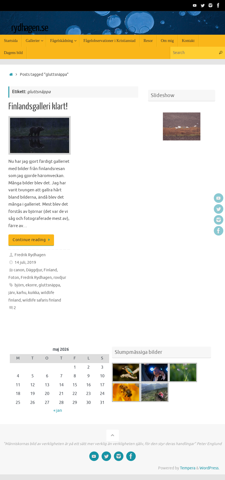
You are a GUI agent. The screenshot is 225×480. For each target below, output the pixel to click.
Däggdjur (34, 270)
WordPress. (209, 468)
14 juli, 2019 (25, 262)
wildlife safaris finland (41, 300)
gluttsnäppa (49, 285)
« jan (57, 410)
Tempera (187, 468)
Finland (50, 270)
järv (11, 292)
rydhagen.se (29, 28)
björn (19, 285)
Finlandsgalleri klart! (38, 107)
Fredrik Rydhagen (30, 255)
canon (19, 270)
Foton (13, 277)
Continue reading (32, 239)
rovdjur (59, 277)
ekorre (31, 285)
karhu (21, 292)
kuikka (33, 292)
